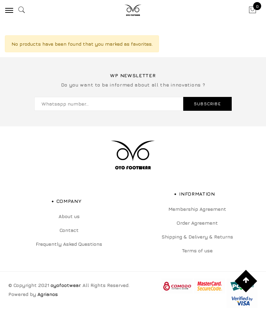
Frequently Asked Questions (69, 244)
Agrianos (47, 294)
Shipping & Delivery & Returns (197, 237)
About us (69, 216)
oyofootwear (65, 285)
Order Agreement (197, 223)
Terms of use (197, 250)
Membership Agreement (197, 209)
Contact (69, 230)
